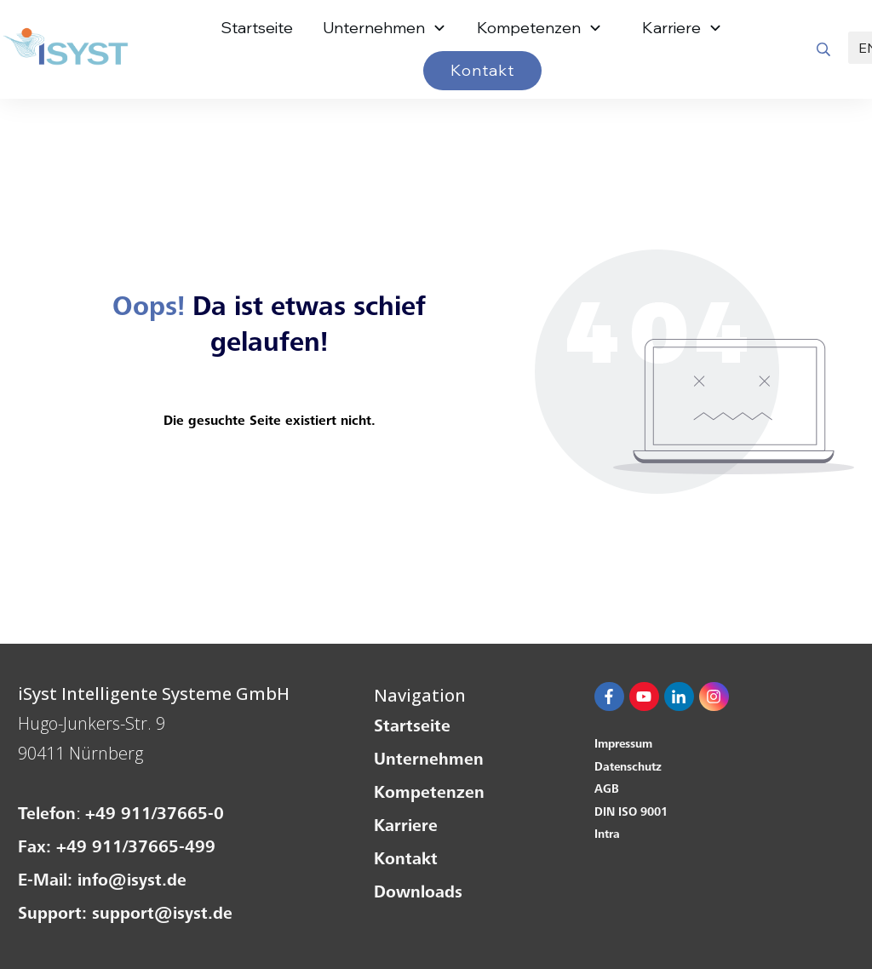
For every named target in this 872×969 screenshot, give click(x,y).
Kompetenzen (429, 794)
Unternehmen (429, 761)
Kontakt (406, 860)
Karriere (406, 827)
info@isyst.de (131, 882)
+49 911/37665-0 (154, 815)
